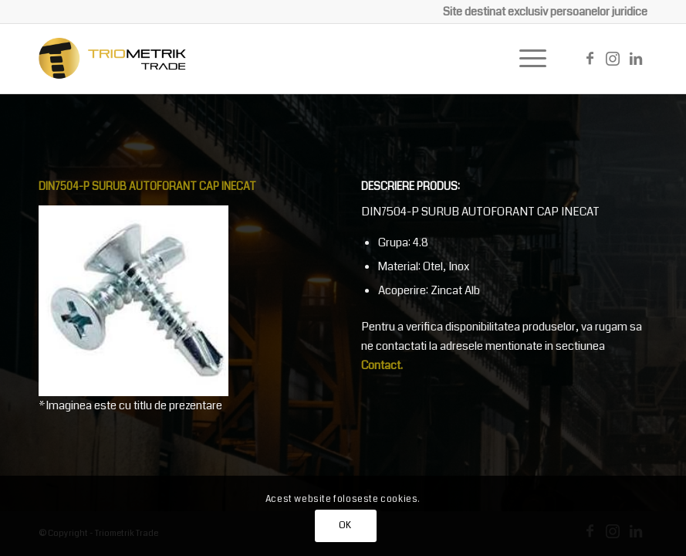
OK (345, 525)
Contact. (382, 365)
